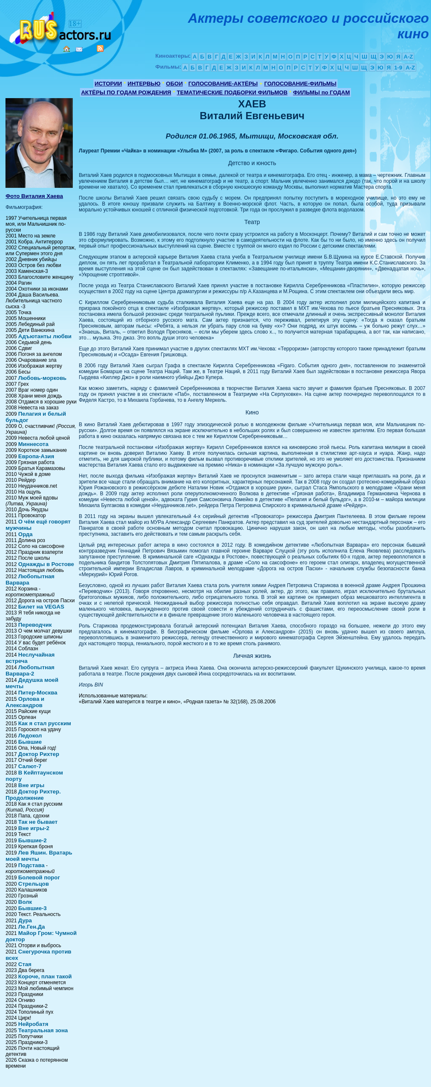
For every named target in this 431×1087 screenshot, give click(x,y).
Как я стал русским (44, 723)
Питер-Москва (37, 692)
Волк (25, 902)
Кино (61, 26)
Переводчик (35, 625)
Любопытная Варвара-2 (29, 670)
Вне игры (31, 785)
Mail (79, 49)
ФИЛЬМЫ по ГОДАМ (321, 92)
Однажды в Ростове (46, 564)
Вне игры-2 (33, 828)
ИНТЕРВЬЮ (144, 83)
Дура (25, 920)
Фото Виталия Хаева (34, 196)
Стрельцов (33, 884)
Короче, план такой (45, 976)
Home (66, 49)
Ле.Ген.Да (31, 927)
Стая (24, 964)
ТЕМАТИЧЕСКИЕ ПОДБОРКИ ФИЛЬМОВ (232, 92)
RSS (100, 48)
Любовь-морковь (42, 378)
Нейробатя (33, 1024)
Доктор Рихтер (38, 754)
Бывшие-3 (32, 908)
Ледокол (30, 735)
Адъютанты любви (45, 336)
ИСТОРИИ (108, 83)
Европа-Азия (36, 456)
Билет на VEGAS (41, 607)
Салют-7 (29, 766)
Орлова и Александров (24, 702)
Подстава (31, 865)
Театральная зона (43, 1030)
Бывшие (30, 742)
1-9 (398, 67)
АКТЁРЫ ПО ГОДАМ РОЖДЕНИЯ (126, 92)
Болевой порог (39, 877)
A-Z (408, 56)
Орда (25, 534)
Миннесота (33, 444)
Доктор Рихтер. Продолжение (33, 794)
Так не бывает (38, 822)
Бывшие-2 (32, 840)
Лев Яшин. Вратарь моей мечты (38, 855)
